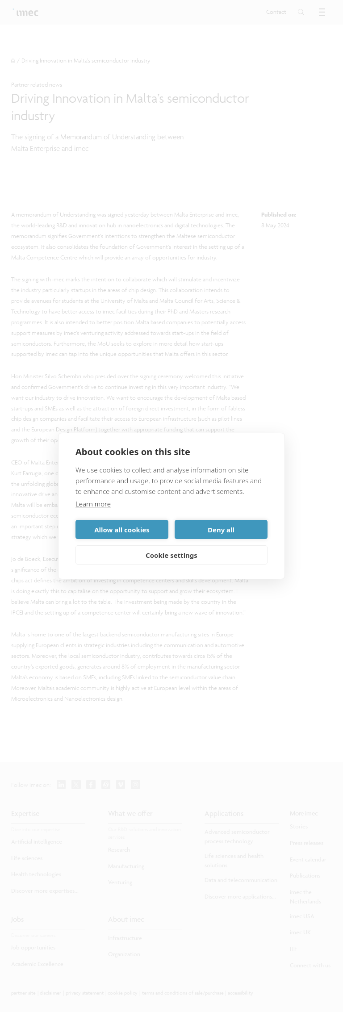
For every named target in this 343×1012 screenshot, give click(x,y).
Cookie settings (171, 555)
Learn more (93, 503)
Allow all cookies (122, 529)
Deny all (221, 529)
